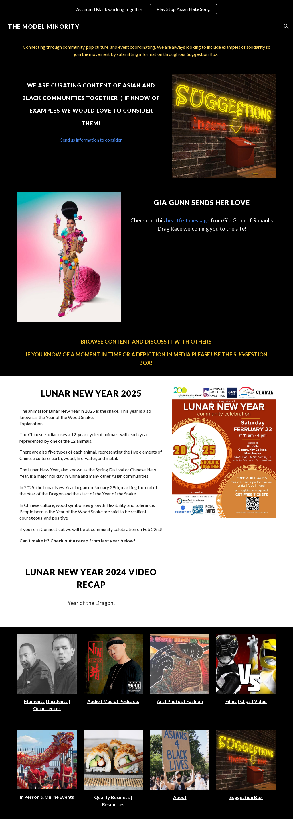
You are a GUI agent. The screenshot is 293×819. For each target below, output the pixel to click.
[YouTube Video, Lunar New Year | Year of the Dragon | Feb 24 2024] (224, 591)
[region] (146, 9)
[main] (146, 50)
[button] (286, 26)
